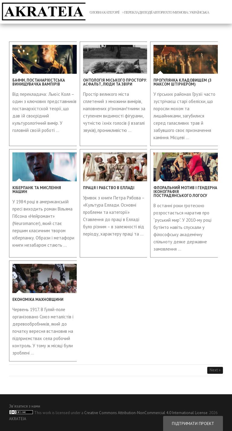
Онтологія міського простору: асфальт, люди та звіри (115, 82)
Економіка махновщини (37, 299)
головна (95, 12)
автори (159, 12)
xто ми (172, 12)
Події (147, 12)
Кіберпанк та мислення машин (36, 189)
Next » (215, 370)
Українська (199, 12)
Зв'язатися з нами (24, 406)
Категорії (111, 12)
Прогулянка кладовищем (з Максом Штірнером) (182, 82)
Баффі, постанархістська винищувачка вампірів (38, 82)
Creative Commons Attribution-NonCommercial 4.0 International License (146, 412)
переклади (133, 12)
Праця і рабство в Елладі (108, 187)
